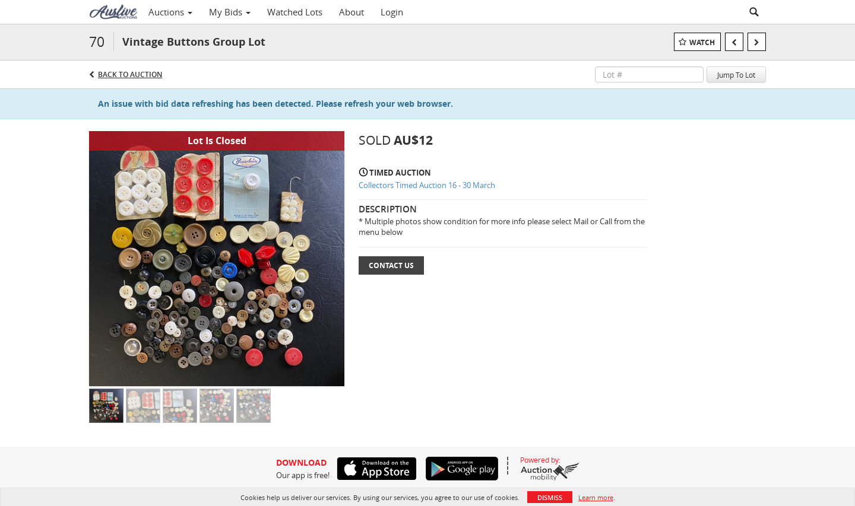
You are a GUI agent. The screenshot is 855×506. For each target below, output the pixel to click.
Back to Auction (130, 74)
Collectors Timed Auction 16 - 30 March (427, 185)
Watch (702, 42)
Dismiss (549, 497)
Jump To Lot (736, 74)
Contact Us (391, 265)
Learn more (595, 497)
